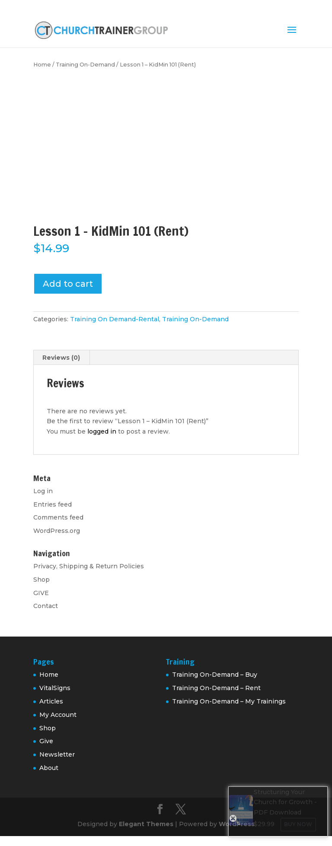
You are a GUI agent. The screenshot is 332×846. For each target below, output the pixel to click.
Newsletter (57, 754)
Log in (43, 491)
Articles (51, 701)
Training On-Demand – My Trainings (229, 701)
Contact (45, 606)
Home (42, 64)
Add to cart (68, 284)
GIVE (41, 593)
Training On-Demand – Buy (214, 674)
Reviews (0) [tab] (61, 357)
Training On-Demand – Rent (216, 688)
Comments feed (58, 517)
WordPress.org (56, 531)
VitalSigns (54, 688)
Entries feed (52, 504)
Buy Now (298, 824)
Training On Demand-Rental (114, 319)
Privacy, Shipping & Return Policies (88, 566)
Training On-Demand (85, 64)
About (48, 768)
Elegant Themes (146, 824)
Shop (41, 579)
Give (46, 741)
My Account (58, 715)
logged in (101, 431)
